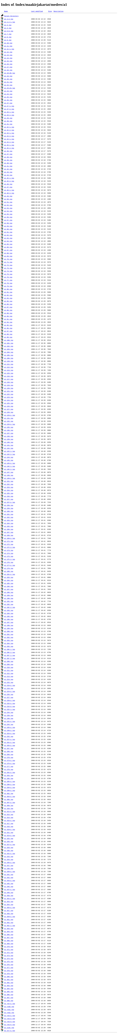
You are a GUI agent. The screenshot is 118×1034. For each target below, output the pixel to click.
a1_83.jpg (8, 298)
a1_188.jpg (8, 592)
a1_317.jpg (8, 823)
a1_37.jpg (8, 154)
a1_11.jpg (8, 46)
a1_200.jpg (8, 631)
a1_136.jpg (8, 430)
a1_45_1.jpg (9, 178)
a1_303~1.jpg (9, 796)
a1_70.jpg (8, 259)
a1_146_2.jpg (9, 469)
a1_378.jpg (8, 970)
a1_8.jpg (7, 37)
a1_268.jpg (8, 751)
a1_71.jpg (8, 262)
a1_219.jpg (8, 688)
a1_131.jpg (8, 418)
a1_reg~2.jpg (9, 1018)
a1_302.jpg (8, 793)
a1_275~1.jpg (9, 763)
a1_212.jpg (8, 673)
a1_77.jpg (8, 280)
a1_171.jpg (8, 541)
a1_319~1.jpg (9, 829)
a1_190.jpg (8, 598)
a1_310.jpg (8, 808)
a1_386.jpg (8, 994)
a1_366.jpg (8, 934)
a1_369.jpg (8, 943)
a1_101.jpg (8, 343)
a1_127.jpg (8, 409)
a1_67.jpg (8, 250)
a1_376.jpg (8, 964)
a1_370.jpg (8, 946)
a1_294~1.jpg (9, 787)
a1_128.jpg (8, 412)
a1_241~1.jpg (9, 721)
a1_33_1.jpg (9, 133)
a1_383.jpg (8, 985)
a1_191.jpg (8, 601)
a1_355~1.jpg (9, 907)
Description (58, 11)
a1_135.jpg (8, 427)
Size (50, 11)
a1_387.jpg (8, 997)
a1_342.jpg (8, 877)
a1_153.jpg (8, 487)
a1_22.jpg (8, 85)
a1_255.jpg (8, 736)
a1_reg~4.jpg (9, 1024)
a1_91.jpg (8, 319)
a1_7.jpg (7, 34)
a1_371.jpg (8, 949)
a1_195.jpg (8, 616)
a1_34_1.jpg (9, 139)
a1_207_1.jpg (9, 655)
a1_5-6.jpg (8, 31)
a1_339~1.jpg (9, 871)
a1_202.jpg (8, 637)
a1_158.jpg (8, 505)
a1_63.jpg (8, 238)
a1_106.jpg (8, 358)
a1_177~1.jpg (9, 565)
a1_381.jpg (8, 979)
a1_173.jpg (8, 550)
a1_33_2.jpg (9, 136)
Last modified (37, 11)
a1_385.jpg (8, 991)
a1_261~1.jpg (9, 742)
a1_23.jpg (8, 91)
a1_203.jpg (8, 640)
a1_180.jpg (8, 571)
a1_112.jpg (8, 367)
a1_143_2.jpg (9, 454)
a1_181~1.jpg (9, 574)
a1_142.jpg (8, 448)
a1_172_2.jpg (9, 547)
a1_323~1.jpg (9, 835)
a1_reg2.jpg (9, 1012)
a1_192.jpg (8, 604)
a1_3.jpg (7, 25)
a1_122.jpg (8, 394)
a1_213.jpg (8, 676)
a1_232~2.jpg (9, 706)
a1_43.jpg (8, 172)
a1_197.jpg (8, 622)
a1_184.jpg (8, 580)
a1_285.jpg (8, 778)
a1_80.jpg (8, 289)
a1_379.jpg (8, 973)
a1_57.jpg (8, 220)
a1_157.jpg (8, 499)
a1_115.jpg (8, 373)
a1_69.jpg (8, 256)
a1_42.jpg (8, 169)
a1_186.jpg (8, 586)
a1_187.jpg (8, 589)
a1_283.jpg (8, 775)
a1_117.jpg (8, 379)
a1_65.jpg (8, 244)
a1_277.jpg (8, 766)
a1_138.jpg (8, 436)
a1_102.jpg (8, 346)
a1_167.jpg (8, 532)
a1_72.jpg (8, 265)
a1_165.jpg (8, 526)
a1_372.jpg (8, 952)
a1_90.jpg (8, 316)
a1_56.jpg (8, 217)
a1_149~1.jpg (9, 478)
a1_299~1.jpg (9, 790)
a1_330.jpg (8, 850)
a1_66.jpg (8, 247)
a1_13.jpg (8, 55)
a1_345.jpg (8, 883)
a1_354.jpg (8, 904)
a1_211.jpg (8, 670)
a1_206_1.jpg (9, 649)
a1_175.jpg (8, 556)
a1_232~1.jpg (9, 703)
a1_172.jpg (8, 544)
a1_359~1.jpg (9, 916)
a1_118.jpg (8, 382)
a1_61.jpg (8, 232)
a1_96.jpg (8, 328)
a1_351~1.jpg (9, 898)
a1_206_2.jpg (9, 652)
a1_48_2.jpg (9, 193)
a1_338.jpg (8, 868)
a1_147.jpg (8, 472)
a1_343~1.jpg (9, 880)
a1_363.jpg (8, 928)
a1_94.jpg (8, 322)
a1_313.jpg (8, 814)
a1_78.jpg (8, 283)
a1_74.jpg (8, 271)
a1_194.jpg (8, 613)
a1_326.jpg (8, 841)
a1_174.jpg (8, 553)
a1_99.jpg (8, 337)
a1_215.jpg (8, 682)
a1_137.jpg (8, 433)
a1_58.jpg (8, 223)
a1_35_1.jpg (9, 145)
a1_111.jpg (8, 364)
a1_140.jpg (8, 442)
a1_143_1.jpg (9, 451)
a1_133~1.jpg (9, 424)
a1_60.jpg (8, 229)
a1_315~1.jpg (9, 820)
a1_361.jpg (8, 919)
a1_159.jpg (8, 508)
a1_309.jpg (8, 805)
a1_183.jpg (8, 577)
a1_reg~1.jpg (9, 1015)
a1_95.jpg (8, 325)
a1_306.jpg (8, 799)
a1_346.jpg (8, 886)
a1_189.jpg (8, 595)
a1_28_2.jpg (9, 115)
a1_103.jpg (8, 349)
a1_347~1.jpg (9, 889)
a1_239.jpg (8, 715)
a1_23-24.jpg (9, 88)
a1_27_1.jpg (9, 106)
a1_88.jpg (8, 310)
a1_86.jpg (8, 304)
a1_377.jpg (8, 967)
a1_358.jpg (8, 913)
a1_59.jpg (8, 226)
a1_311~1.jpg (9, 811)
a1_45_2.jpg (9, 181)
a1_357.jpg (8, 910)
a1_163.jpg (8, 520)
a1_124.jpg (8, 400)
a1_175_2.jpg (9, 559)
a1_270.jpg (8, 757)
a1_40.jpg (8, 163)
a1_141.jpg (8, 445)
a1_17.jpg (8, 67)
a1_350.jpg (8, 895)
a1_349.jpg (8, 892)
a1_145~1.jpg (9, 463)
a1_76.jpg (8, 277)
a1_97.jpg (8, 331)
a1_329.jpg (8, 847)
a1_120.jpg (8, 388)
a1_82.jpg (8, 295)
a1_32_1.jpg (9, 127)
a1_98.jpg (8, 334)
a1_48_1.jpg (9, 190)
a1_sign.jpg (9, 1027)
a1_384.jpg (8, 988)
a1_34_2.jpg (9, 142)
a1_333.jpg (8, 856)
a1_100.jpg (8, 340)
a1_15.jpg (8, 61)
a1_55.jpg (8, 214)
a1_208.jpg (8, 661)
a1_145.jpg (8, 460)
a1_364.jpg (8, 931)
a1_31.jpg (8, 124)
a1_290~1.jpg (9, 784)
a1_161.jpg (8, 514)
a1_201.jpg (8, 634)
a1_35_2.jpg (9, 148)
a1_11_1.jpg (9, 49)
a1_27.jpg (8, 103)
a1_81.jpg (8, 292)
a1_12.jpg (8, 52)
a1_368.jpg (8, 940)
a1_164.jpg (8, 523)
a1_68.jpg (8, 253)
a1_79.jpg (8, 286)
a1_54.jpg (8, 211)
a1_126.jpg (8, 406)
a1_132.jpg (8, 421)
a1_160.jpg (8, 511)
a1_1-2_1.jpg (9, 22)
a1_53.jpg (8, 208)
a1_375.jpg (8, 961)
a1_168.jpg (8, 535)
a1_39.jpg (8, 160)
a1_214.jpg (8, 679)
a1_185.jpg (8, 583)
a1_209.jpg (8, 664)
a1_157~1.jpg (9, 502)
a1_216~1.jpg (9, 685)
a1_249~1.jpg (9, 730)
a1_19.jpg (8, 76)
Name (6, 11)
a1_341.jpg (8, 874)
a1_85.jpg (8, 301)
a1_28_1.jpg (9, 112)
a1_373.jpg (8, 955)
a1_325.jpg (8, 838)
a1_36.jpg (8, 151)
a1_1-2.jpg (8, 19)
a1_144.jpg (8, 457)
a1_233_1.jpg (9, 709)
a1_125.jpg (8, 403)
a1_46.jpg (8, 184)
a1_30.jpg (8, 121)
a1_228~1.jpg (9, 700)
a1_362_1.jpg (9, 925)
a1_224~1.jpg (9, 691)
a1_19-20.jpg (9, 73)
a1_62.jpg (8, 235)
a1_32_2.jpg (9, 130)
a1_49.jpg (8, 196)
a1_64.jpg (8, 241)
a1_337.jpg (8, 865)
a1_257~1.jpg (9, 739)
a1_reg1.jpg (9, 1009)
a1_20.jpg (8, 79)
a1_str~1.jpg (9, 1030)
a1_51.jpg (8, 202)
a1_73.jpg (8, 268)
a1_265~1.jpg (9, 745)
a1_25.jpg (8, 97)
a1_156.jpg (8, 496)
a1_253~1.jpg (9, 733)
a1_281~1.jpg (9, 772)
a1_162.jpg (8, 517)
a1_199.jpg (8, 628)
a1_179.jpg (8, 568)
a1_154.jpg (8, 490)
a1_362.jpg (8, 922)
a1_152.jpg (8, 484)
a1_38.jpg (8, 157)
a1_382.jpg (8, 982)
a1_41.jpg (8, 166)
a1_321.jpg (8, 832)
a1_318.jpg (8, 826)
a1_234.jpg (8, 712)
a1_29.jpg (8, 118)
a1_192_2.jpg (9, 607)
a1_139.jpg (8, 439)
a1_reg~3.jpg (9, 1021)
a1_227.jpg (8, 697)
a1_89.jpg (8, 313)
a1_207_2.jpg (9, 658)
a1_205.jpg (8, 646)
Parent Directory (11, 16)
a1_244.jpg (8, 724)
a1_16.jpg (8, 64)
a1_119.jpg (8, 385)
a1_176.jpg (8, 562)
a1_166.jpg (8, 529)
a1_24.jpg (8, 94)
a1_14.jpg (8, 58)
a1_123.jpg (8, 397)
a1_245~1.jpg (9, 727)
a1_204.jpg (8, 643)
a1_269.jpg (8, 754)
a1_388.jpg (8, 1000)
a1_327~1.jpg (9, 844)
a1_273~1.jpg (9, 760)
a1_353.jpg (8, 901)
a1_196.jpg (8, 619)
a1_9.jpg (7, 40)
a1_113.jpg (8, 370)
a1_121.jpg (8, 391)
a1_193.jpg (8, 610)
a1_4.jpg (7, 28)
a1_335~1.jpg (9, 862)
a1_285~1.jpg (9, 781)
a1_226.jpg (8, 694)
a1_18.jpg (8, 70)
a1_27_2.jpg (9, 109)
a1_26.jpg (8, 100)
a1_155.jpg (8, 493)
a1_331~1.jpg (9, 853)
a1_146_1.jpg (9, 466)
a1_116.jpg (8, 376)
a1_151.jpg (8, 481)
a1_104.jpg (8, 352)
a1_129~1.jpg (9, 415)
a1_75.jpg (8, 274)
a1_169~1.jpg (9, 538)
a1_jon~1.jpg (9, 1003)
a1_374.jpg (8, 958)
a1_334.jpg (8, 859)
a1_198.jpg (8, 625)
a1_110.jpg (8, 361)
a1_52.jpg (8, 205)
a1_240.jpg (8, 718)
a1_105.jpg (8, 355)
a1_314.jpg (8, 817)
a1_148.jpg (8, 475)
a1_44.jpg (8, 175)
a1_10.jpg (8, 43)
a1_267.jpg (8, 748)
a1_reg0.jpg (9, 1006)
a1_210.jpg (8, 667)
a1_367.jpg (8, 937)
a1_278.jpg (8, 769)
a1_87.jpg (8, 307)
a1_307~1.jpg (9, 802)
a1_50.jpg (8, 199)
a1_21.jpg (8, 82)
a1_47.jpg (8, 187)
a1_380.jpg (8, 976)
